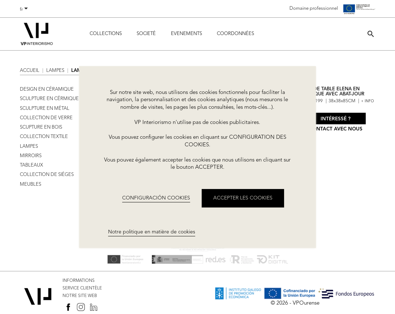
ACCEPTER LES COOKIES (242, 198)
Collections (106, 33)
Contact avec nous (335, 129)
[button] (370, 33)
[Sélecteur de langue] (25, 9)
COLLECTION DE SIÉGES (47, 174)
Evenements (186, 33)
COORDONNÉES (235, 33)
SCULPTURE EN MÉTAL (44, 108)
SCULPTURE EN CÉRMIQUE (49, 98)
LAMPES (29, 146)
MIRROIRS (31, 156)
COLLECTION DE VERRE (46, 118)
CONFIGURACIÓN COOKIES (156, 198)
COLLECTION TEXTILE (44, 136)
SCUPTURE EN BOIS (41, 127)
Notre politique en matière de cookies (151, 232)
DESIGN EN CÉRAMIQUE (47, 89)
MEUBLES (30, 184)
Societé (146, 33)
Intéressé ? (336, 119)
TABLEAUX (31, 165)
